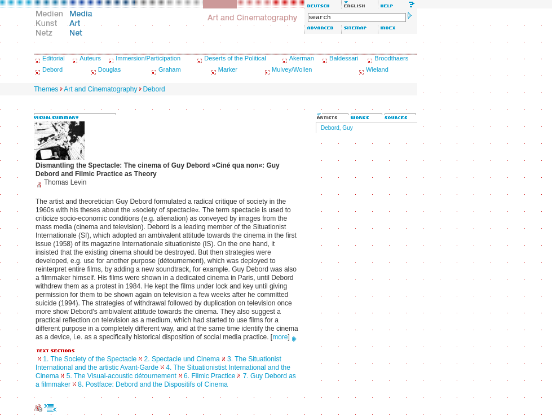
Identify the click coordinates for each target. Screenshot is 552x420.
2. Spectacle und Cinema (182, 359)
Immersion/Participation (148, 58)
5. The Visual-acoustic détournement (121, 376)
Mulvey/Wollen (292, 69)
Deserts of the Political (235, 58)
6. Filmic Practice (209, 376)
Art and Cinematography (100, 89)
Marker (227, 69)
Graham (169, 69)
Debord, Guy (337, 128)
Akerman (301, 58)
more (280, 337)
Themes (46, 89)
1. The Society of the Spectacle (89, 359)
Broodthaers (391, 58)
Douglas (109, 69)
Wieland (377, 69)
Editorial (53, 58)
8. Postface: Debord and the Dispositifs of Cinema (152, 384)
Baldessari (343, 58)
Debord (52, 69)
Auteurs (90, 58)
